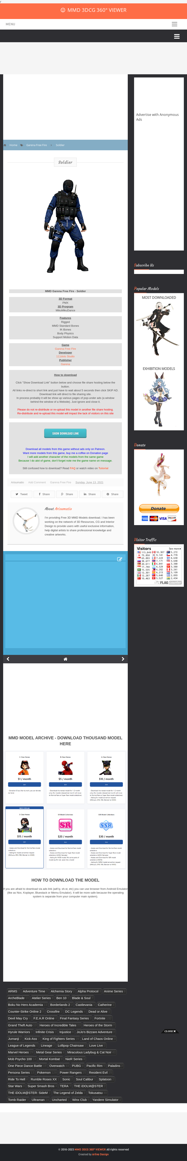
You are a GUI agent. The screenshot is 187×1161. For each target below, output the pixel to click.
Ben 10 (61, 998)
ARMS (12, 991)
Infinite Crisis (45, 1032)
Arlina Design (100, 1154)
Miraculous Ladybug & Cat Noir (89, 1052)
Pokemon (44, 1072)
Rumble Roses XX (44, 1079)
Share (44, 494)
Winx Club (79, 1099)
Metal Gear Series (49, 1052)
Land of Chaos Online (97, 1038)
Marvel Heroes (18, 1052)
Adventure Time (34, 991)
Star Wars (15, 1086)
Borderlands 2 (60, 1005)
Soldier (65, 162)
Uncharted (59, 1099)
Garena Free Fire (65, 348)
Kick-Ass (31, 1038)
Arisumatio (63, 509)
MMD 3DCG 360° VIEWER (96, 9)
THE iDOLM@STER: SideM (28, 1093)
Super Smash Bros (41, 1086)
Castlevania (84, 1005)
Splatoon (105, 1079)
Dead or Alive (98, 1011)
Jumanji (13, 1038)
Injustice (65, 1032)
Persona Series (19, 1072)
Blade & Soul (81, 998)
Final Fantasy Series (74, 1018)
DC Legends (74, 1011)
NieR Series (73, 1059)
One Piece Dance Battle (25, 1066)
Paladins (114, 1066)
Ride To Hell (16, 1079)
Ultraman (38, 1099)
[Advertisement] (17, 1096)
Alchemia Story (61, 991)
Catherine (105, 1005)
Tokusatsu (95, 1093)
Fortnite (99, 1018)
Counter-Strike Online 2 (24, 1011)
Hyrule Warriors (19, 1032)
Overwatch (57, 1066)
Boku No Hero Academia (25, 1005)
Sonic (66, 1079)
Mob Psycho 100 (20, 1059)
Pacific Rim (94, 1066)
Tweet (22, 494)
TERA (64, 1086)
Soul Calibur (84, 1079)
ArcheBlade (16, 998)
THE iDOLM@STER (88, 1086)
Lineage (46, 1045)
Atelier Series (41, 998)
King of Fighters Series (59, 1038)
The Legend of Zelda (68, 1093)
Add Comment (37, 482)
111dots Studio (65, 356)
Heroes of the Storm (98, 1025)
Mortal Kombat (49, 1059)
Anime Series (113, 991)
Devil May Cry (18, 1018)
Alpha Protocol (88, 991)
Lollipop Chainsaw (70, 1045)
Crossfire (53, 1011)
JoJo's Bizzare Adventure (94, 1032)
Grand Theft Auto (20, 1025)
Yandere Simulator (105, 1099)
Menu (10, 24)
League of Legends (21, 1045)
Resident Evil (98, 1072)
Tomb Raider (17, 1099)
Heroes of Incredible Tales (58, 1025)
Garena (65, 364)
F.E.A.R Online (44, 1018)
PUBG (76, 1066)
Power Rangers (71, 1072)
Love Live (96, 1045)
